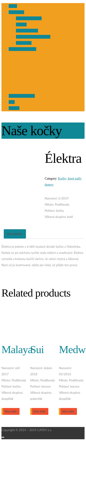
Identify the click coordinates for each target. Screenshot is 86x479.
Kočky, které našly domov (33, 37)
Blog (12, 102)
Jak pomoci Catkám (22, 96)
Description (15, 234)
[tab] (15, 234)
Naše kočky (16, 12)
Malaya (16, 349)
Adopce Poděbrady (29, 18)
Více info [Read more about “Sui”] (39, 411)
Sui (37, 349)
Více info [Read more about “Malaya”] (10, 411)
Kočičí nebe (24, 43)
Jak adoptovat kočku (22, 49)
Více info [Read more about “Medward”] (68, 411)
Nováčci (21, 24)
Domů (13, 6)
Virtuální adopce (27, 31)
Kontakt (14, 108)
